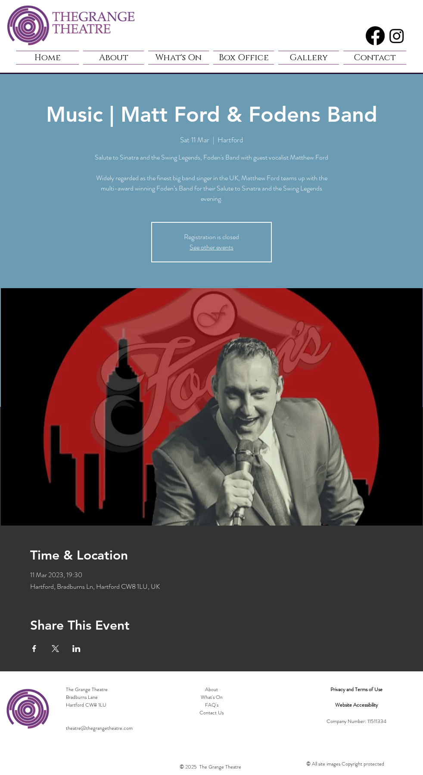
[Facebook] (375, 35)
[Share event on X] (55, 648)
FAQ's (211, 705)
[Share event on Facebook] (34, 648)
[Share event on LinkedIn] (76, 648)
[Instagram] (396, 35)
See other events (211, 247)
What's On (212, 697)
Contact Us (211, 713)
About (211, 689)
